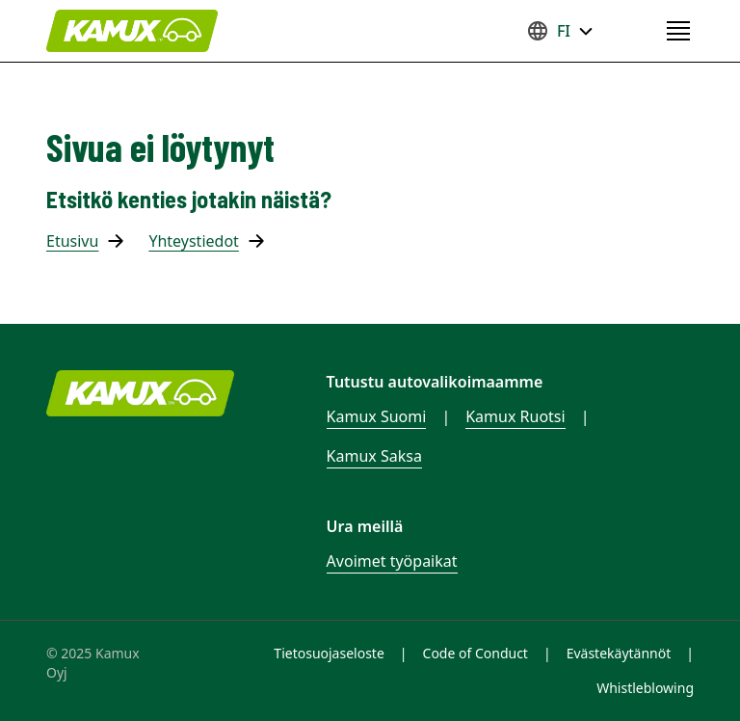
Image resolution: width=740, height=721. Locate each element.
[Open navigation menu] (678, 30)
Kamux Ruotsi (515, 416)
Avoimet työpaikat (392, 561)
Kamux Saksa (374, 456)
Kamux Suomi (377, 416)
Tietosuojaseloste (328, 653)
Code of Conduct (475, 653)
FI (560, 30)
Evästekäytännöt (619, 653)
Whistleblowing (645, 688)
